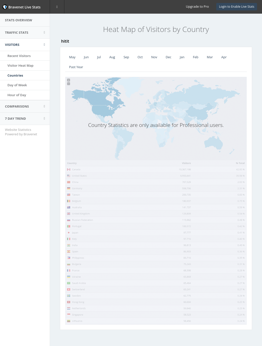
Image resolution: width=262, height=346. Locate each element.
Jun (86, 57)
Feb (195, 57)
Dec (168, 57)
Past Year (76, 67)
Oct (140, 57)
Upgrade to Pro (197, 6)
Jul (99, 57)
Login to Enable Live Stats (236, 6)
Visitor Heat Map (20, 65)
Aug (112, 57)
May (72, 57)
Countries (15, 75)
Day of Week (17, 85)
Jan (182, 57)
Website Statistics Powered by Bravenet (21, 132)
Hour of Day (16, 95)
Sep (126, 57)
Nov (154, 57)
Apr (224, 57)
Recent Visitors (19, 56)
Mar (210, 57)
